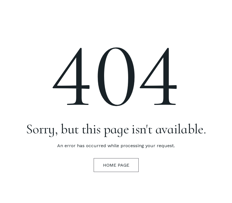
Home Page (116, 165)
